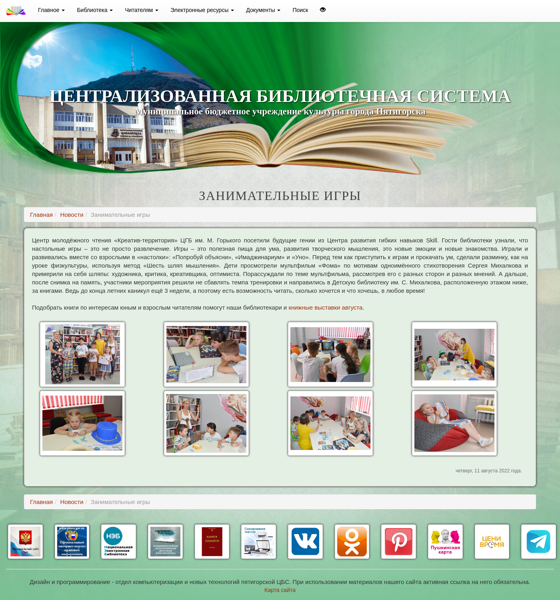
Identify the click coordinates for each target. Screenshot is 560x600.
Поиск (300, 10)
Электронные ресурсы (202, 10)
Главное (51, 10)
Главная (41, 214)
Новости (71, 214)
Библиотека (95, 10)
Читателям (141, 10)
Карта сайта (280, 590)
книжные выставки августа (325, 307)
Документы (263, 10)
